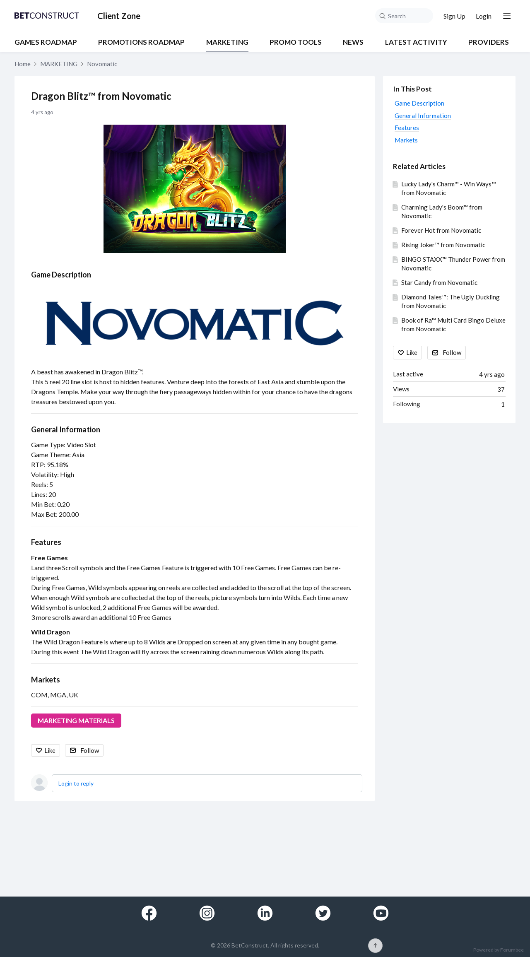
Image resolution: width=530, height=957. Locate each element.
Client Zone (118, 16)
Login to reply (76, 783)
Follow (89, 750)
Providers (488, 42)
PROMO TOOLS (296, 42)
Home (22, 63)
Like (49, 750)
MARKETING (227, 42)
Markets (45, 679)
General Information (65, 429)
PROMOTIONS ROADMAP (141, 42)
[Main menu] (506, 15)
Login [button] (483, 16)
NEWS (353, 42)
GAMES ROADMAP (45, 42)
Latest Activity (416, 42)
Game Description (61, 274)
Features (46, 542)
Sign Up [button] (454, 16)
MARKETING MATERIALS (76, 720)
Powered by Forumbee (498, 950)
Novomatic (102, 63)
